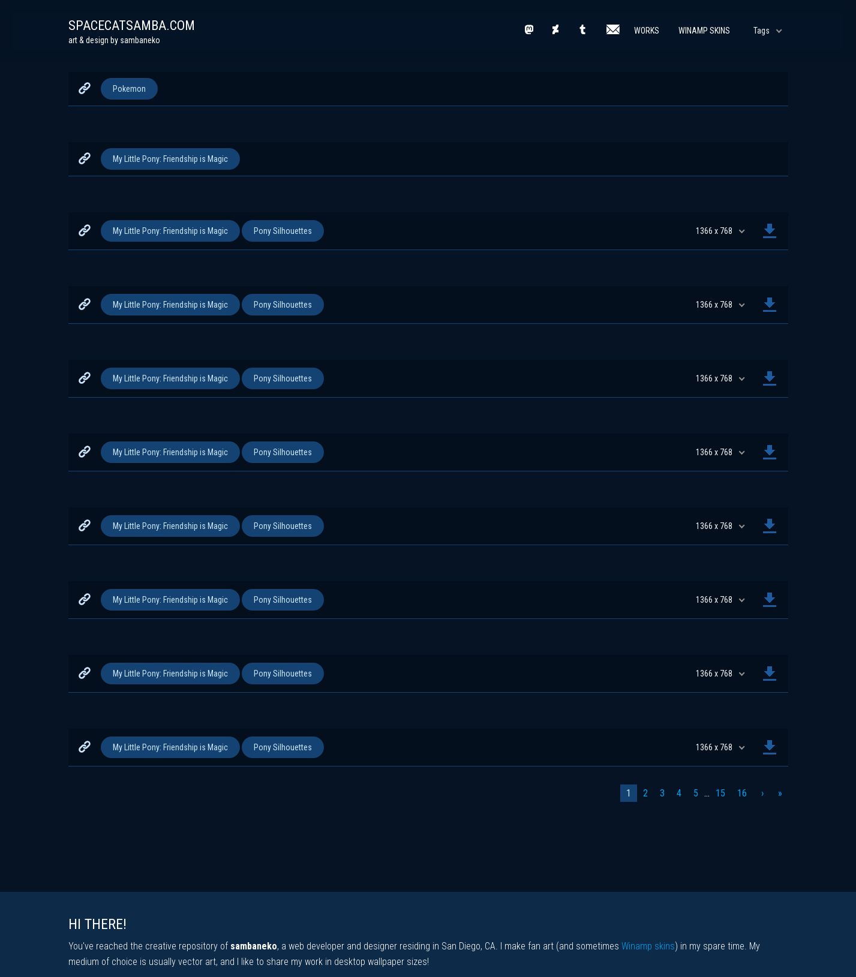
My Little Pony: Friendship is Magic (170, 159)
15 (720, 793)
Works (646, 30)
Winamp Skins (704, 30)
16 (742, 793)
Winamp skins (648, 946)
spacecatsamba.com (131, 25)
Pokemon (129, 89)
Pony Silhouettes (283, 231)
